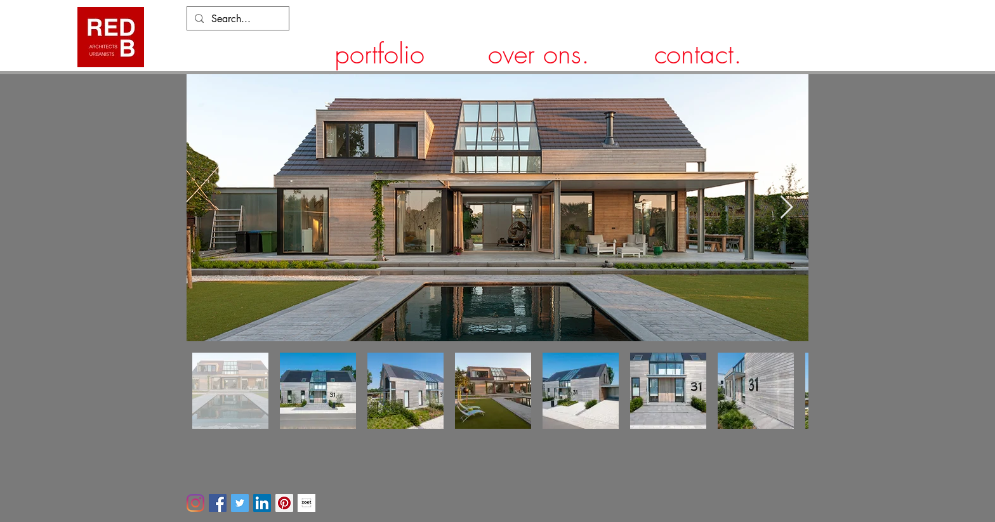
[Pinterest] (284, 503)
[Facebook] (218, 503)
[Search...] (236, 19)
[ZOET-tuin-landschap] (306, 503)
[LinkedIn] (262, 503)
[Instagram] (195, 503)
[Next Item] (786, 207)
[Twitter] (240, 503)
